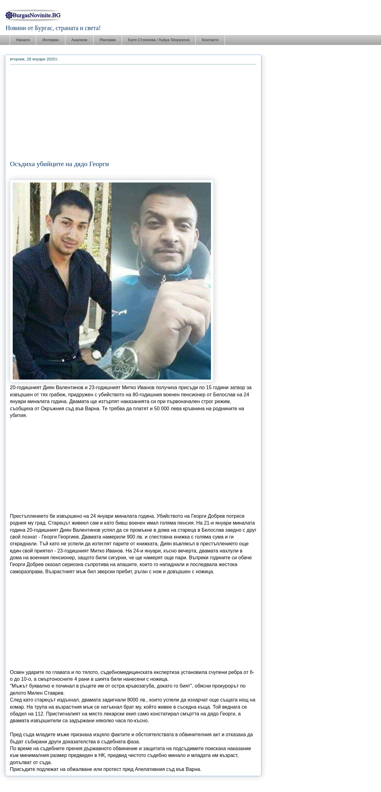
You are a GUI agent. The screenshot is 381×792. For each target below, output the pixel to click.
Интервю (50, 39)
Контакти (210, 39)
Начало (23, 39)
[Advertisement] (133, 113)
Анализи (79, 39)
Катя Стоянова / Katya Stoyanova (159, 39)
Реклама (107, 39)
